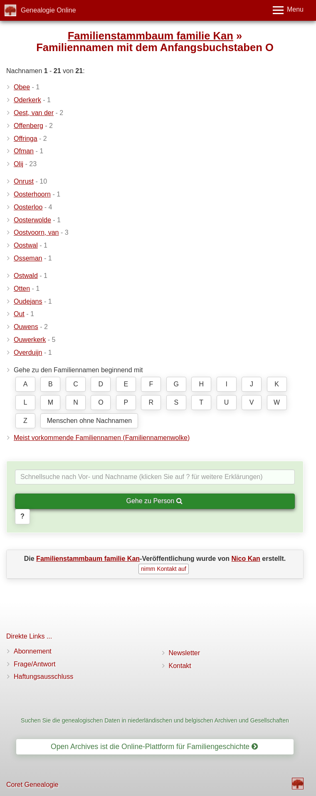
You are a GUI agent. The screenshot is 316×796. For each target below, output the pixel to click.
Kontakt (180, 665)
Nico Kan (246, 558)
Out (19, 313)
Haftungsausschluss (43, 676)
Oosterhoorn (32, 194)
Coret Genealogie (32, 784)
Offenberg (28, 125)
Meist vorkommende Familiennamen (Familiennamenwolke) (102, 437)
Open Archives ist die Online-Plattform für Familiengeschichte (154, 746)
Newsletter (184, 652)
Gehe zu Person (154, 500)
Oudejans (28, 301)
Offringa (25, 138)
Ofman (24, 151)
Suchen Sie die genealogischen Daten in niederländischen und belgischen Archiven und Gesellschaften (155, 720)
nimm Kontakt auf (163, 568)
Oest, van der (34, 112)
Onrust (24, 181)
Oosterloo (28, 207)
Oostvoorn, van (36, 232)
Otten (22, 288)
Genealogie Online (48, 10)
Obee (22, 87)
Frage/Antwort (34, 664)
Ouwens (26, 326)
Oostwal (26, 245)
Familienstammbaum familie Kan (150, 36)
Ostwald (26, 275)
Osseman (28, 258)
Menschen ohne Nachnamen (89, 420)
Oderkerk (27, 99)
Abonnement (33, 651)
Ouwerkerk (30, 339)
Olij (18, 163)
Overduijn (28, 352)
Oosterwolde (32, 220)
